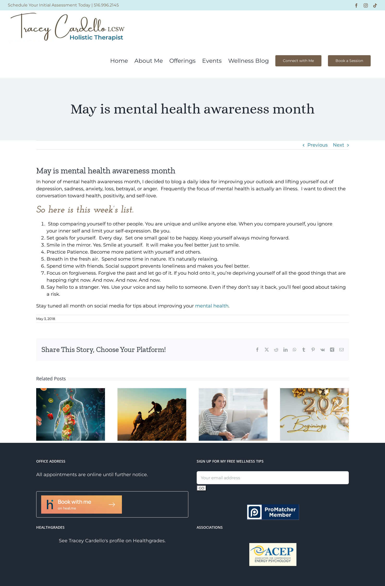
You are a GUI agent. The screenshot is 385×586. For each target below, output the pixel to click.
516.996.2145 (106, 5)
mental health (211, 306)
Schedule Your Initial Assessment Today (49, 5)
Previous (317, 145)
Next (338, 145)
